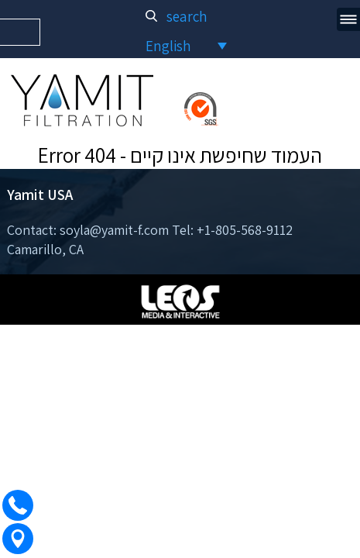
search (180, 16)
